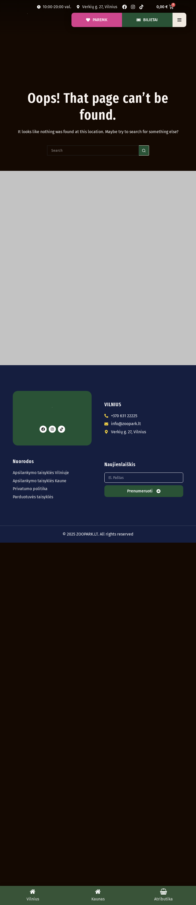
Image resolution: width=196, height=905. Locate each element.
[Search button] (144, 150)
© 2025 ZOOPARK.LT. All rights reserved (98, 534)
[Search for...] (93, 150)
